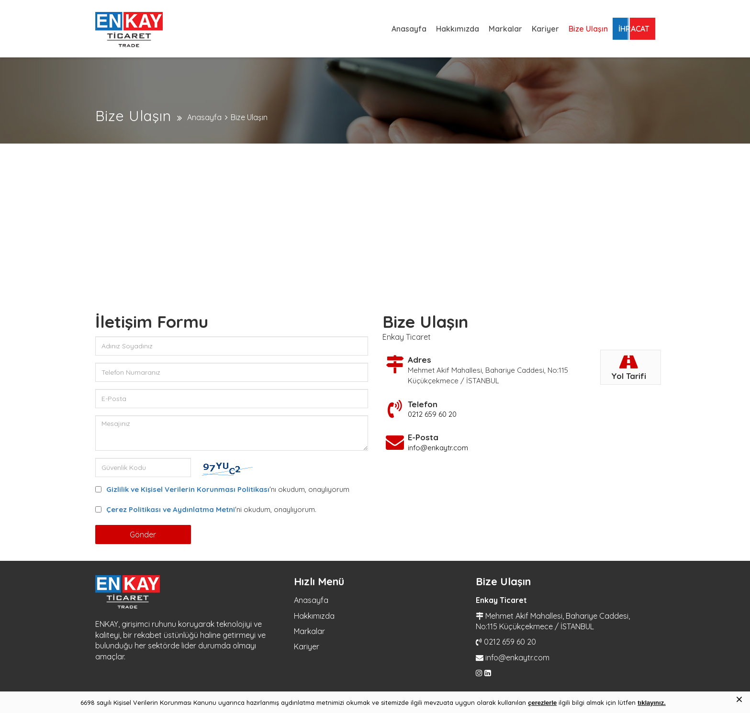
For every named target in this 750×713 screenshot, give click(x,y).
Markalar (505, 28)
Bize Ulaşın (588, 28)
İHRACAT (633, 28)
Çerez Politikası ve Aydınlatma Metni (170, 509)
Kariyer (545, 28)
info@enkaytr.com (438, 447)
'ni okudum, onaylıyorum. (211, 509)
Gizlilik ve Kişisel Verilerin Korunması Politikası (187, 489)
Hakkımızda (457, 28)
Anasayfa (409, 28)
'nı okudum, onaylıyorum (227, 489)
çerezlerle (542, 702)
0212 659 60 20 (432, 414)
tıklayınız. (652, 702)
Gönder (143, 534)
